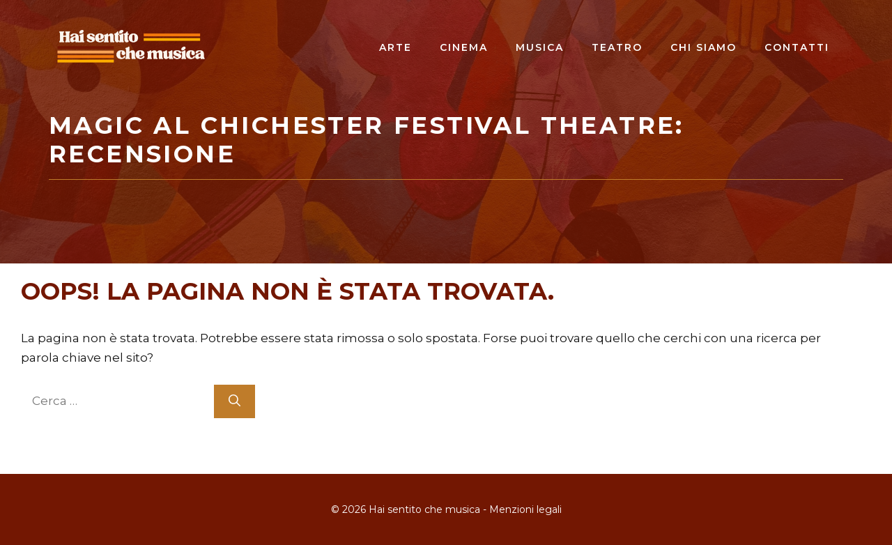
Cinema (464, 47)
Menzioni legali (525, 509)
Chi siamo (703, 47)
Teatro (617, 47)
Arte (395, 47)
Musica (540, 47)
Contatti (796, 47)
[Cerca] (234, 401)
